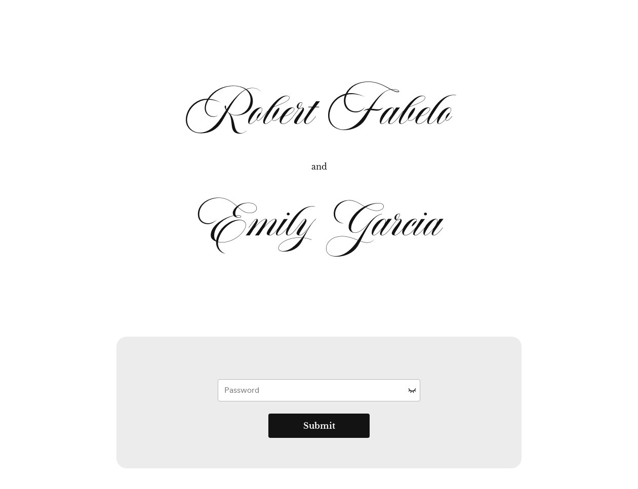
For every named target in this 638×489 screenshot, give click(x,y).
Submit (319, 426)
